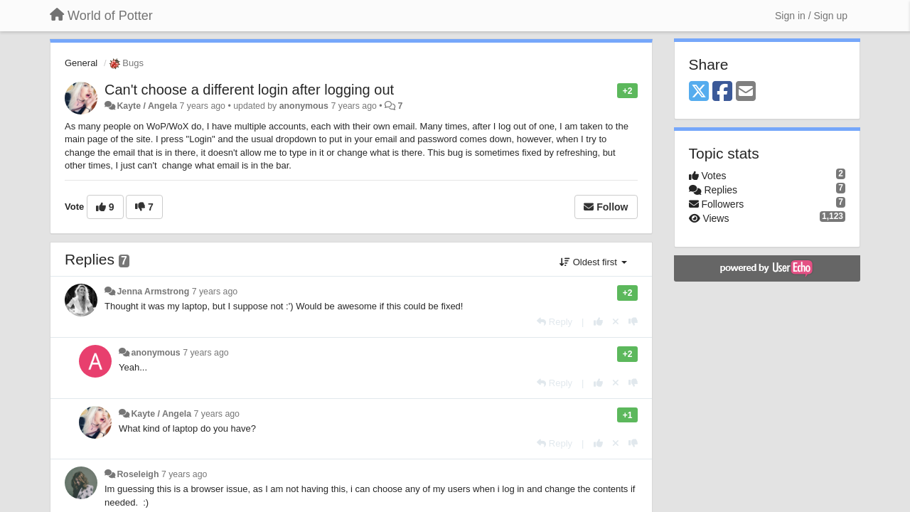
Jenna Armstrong (153, 292)
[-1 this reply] (633, 321)
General (81, 63)
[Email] (746, 92)
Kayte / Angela (147, 106)
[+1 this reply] (598, 321)
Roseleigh (138, 474)
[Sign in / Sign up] (811, 16)
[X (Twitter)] (699, 92)
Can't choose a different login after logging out (249, 89)
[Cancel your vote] (615, 321)
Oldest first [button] (593, 262)
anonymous (303, 106)
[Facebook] (722, 92)
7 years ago (215, 292)
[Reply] (554, 321)
